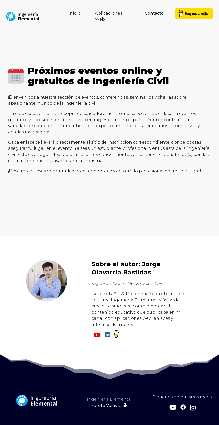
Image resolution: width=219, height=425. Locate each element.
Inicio (75, 13)
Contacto (154, 13)
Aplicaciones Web (108, 16)
